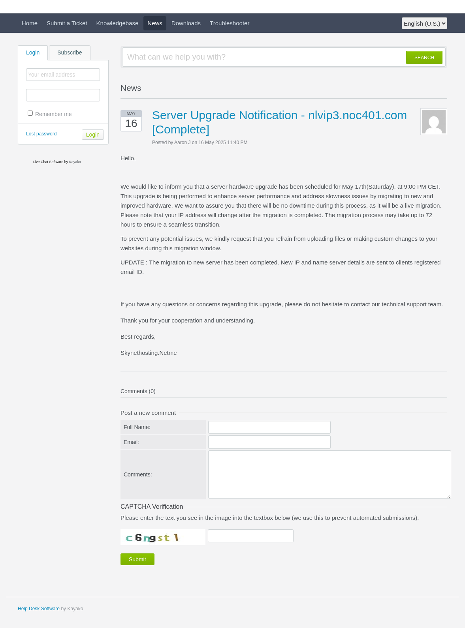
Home (30, 23)
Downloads (186, 23)
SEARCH (424, 57)
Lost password (41, 134)
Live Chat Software (48, 162)
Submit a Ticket (67, 23)
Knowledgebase (117, 23)
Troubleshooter (229, 23)
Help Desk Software (39, 608)
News (154, 23)
